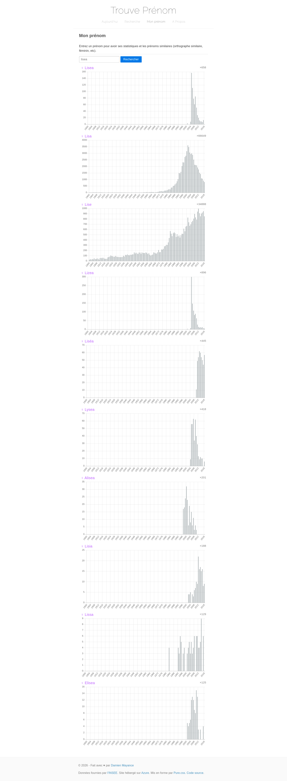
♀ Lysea (87, 409)
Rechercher (131, 59)
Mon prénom (156, 21)
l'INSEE (112, 772)
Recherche (132, 21)
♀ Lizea (87, 273)
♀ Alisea (88, 478)
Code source (195, 772)
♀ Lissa (87, 615)
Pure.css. (180, 772)
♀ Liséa (87, 341)
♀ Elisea (88, 683)
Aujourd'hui (110, 21)
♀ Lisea (87, 68)
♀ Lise (86, 204)
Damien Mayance (122, 765)
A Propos (178, 21)
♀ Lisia (86, 546)
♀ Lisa (86, 136)
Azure (145, 772)
